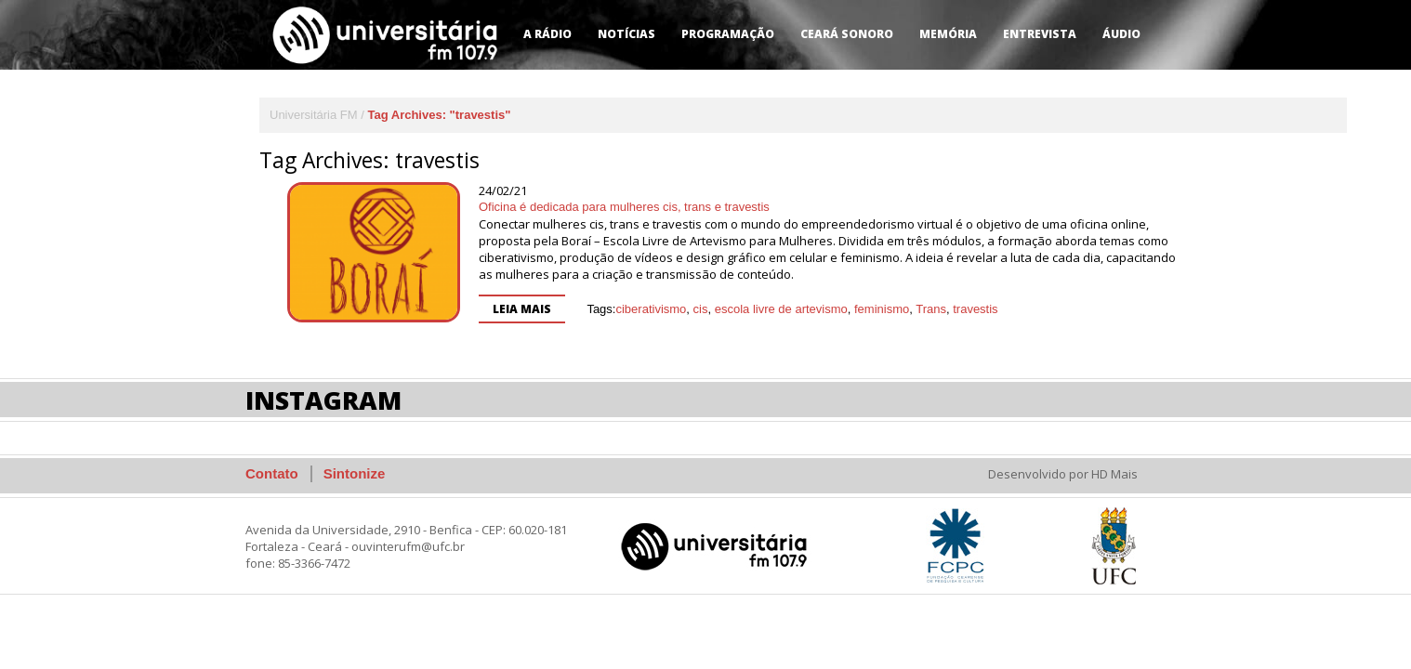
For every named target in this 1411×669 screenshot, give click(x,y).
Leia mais (522, 309)
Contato (271, 473)
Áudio (1121, 34)
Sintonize (354, 473)
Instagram (323, 400)
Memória (948, 34)
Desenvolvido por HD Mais (1063, 474)
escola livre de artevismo (781, 309)
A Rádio (547, 34)
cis (700, 309)
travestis (975, 309)
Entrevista (1039, 34)
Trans (931, 309)
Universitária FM (314, 115)
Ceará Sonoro (846, 34)
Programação (727, 34)
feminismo (881, 309)
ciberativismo (650, 309)
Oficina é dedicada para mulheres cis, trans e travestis (624, 207)
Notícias (626, 34)
